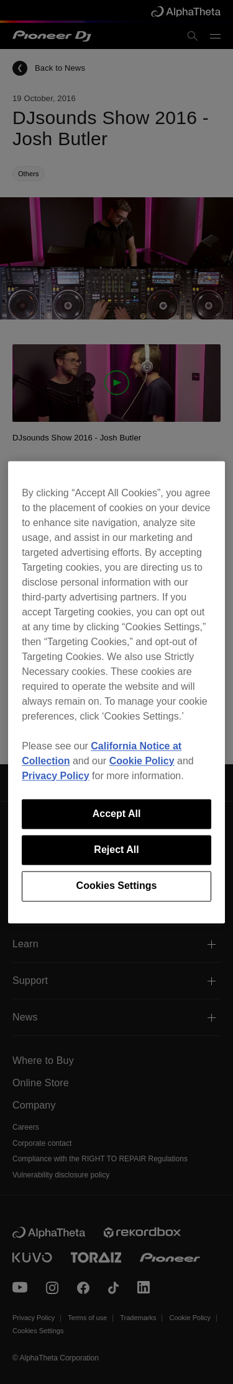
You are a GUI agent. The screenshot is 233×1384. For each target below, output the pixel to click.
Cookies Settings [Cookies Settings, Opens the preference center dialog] (116, 886)
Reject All (116, 849)
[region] (116, 692)
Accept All (117, 813)
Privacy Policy (55, 775)
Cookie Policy (142, 761)
